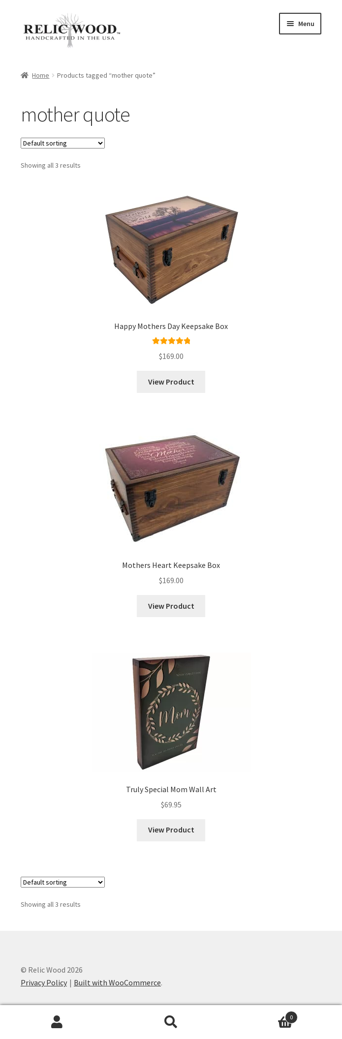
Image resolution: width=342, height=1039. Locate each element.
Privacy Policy (44, 982)
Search (171, 1022)
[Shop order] (63, 143)
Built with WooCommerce (117, 982)
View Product (171, 381)
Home (40, 75)
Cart (263, 1015)
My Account (57, 1022)
